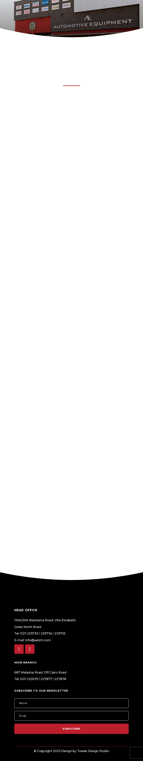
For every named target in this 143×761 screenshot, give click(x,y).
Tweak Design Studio (93, 751)
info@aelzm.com (38, 640)
